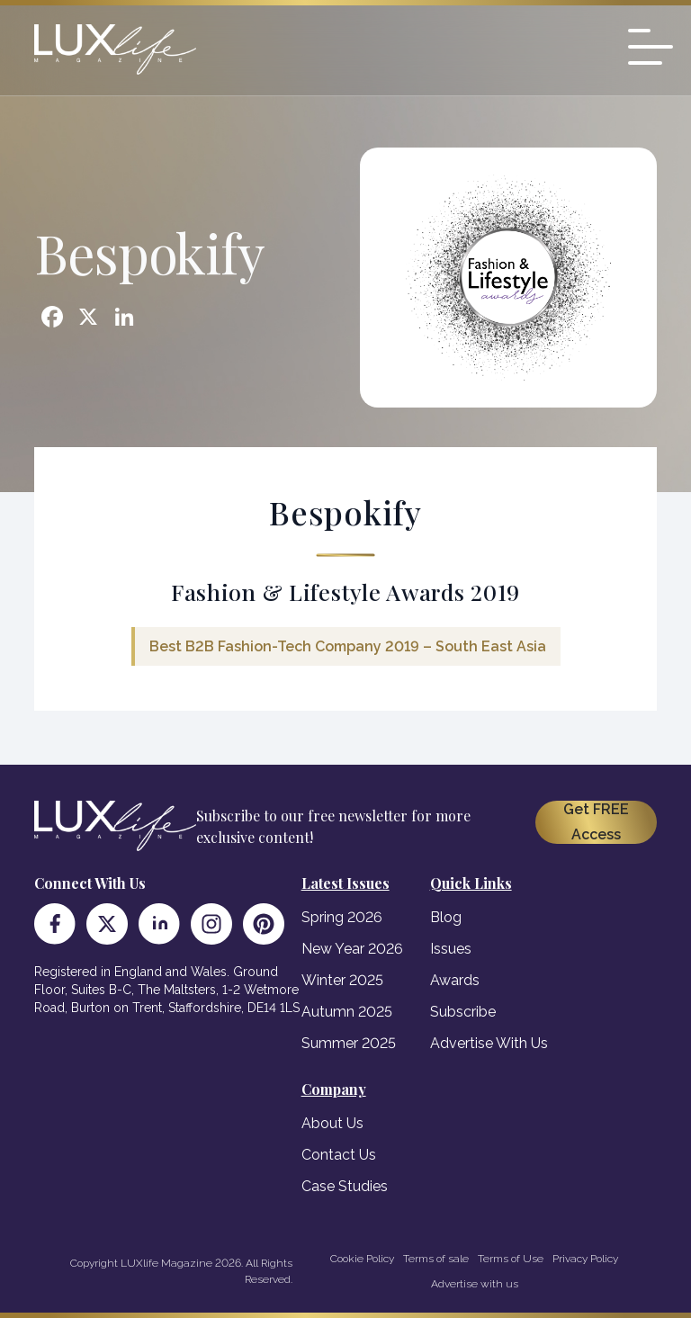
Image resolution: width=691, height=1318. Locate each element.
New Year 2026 (352, 948)
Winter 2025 (342, 980)
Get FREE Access (596, 822)
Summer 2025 (348, 1043)
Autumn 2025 (346, 1011)
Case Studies (344, 1186)
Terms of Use (510, 1258)
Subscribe (463, 1011)
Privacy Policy (585, 1258)
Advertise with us (474, 1284)
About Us (332, 1123)
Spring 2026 (341, 917)
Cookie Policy (362, 1258)
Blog (446, 917)
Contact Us (338, 1154)
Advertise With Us (489, 1043)
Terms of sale (436, 1258)
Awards (455, 980)
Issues (450, 948)
